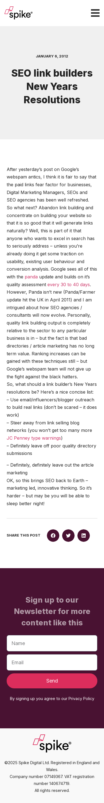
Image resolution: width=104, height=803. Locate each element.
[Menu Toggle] (95, 13)
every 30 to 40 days (68, 284)
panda (32, 277)
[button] (53, 535)
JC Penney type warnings (34, 438)
